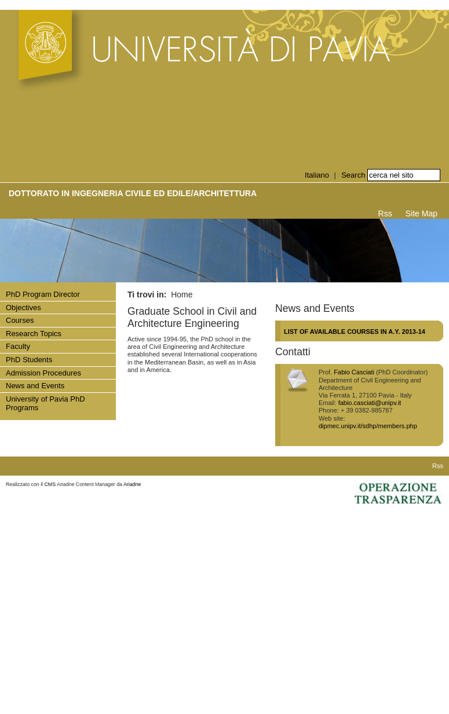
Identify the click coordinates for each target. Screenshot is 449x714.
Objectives (23, 307)
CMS (50, 484)
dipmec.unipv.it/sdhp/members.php (368, 425)
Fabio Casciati (354, 372)
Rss (385, 213)
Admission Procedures (43, 373)
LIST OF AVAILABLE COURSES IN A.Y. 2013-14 (354, 331)
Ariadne (132, 484)
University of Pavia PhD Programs (45, 404)
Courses (20, 320)
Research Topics (33, 333)
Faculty (18, 346)
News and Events (35, 385)
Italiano (317, 175)
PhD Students (29, 359)
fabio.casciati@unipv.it (369, 402)
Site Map (421, 213)
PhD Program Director (43, 294)
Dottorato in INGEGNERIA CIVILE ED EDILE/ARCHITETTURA (133, 193)
